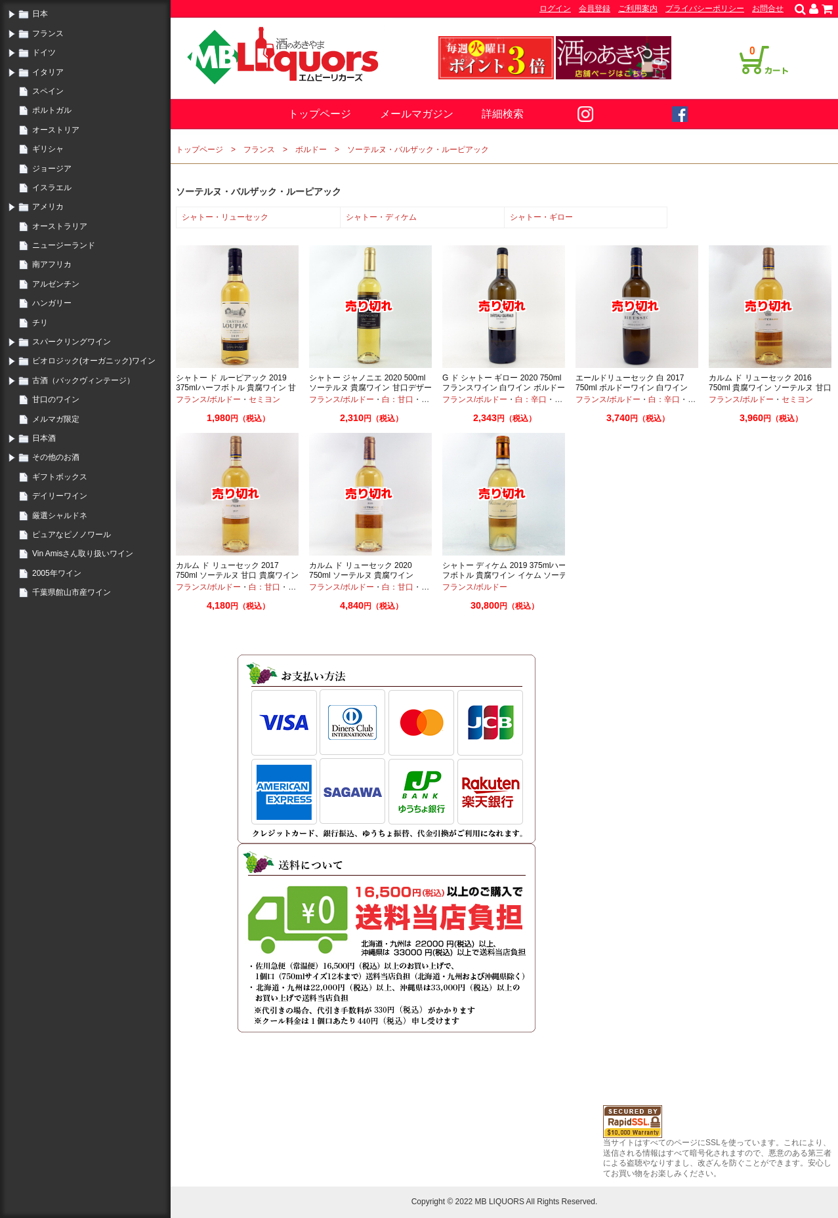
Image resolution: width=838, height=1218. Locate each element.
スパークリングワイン (71, 341)
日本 (40, 13)
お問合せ (768, 8)
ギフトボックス (59, 476)
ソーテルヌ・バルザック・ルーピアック (418, 149)
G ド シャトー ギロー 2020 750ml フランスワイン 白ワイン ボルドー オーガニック (503, 388)
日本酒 (44, 438)
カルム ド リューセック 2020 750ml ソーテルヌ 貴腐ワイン (361, 570)
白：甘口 (397, 399)
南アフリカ (52, 264)
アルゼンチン (55, 284)
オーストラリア (59, 226)
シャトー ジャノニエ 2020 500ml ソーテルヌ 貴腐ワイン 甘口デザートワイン (370, 388)
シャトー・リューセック (225, 217)
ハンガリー (52, 303)
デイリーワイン (59, 495)
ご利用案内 (638, 8)
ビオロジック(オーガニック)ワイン (94, 360)
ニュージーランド (63, 245)
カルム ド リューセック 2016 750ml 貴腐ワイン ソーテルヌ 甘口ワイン (770, 388)
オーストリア (55, 129)
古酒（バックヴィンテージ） (83, 380)
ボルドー (311, 149)
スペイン (48, 91)
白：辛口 (531, 399)
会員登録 (594, 8)
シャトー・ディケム (381, 217)
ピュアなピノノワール (71, 534)
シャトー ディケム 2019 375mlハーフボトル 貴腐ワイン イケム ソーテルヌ (504, 575)
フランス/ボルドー (208, 399)
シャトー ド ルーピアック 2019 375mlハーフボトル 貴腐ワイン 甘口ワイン (236, 388)
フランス (48, 33)
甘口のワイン (55, 399)
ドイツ (44, 52)
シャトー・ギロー (541, 217)
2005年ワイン (56, 573)
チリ (40, 322)
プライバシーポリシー (704, 8)
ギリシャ (48, 148)
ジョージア (52, 168)
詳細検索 (503, 113)
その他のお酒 (55, 457)
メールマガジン (416, 113)
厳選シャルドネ (59, 515)
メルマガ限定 (55, 419)
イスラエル (52, 187)
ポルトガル (52, 110)
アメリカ (48, 206)
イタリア (48, 72)
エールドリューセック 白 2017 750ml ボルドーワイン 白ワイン (632, 383)
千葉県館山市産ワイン (71, 592)
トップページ (319, 113)
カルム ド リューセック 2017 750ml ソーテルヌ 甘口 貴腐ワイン (237, 570)
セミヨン (264, 399)
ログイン (555, 8)
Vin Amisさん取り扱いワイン (82, 553)
